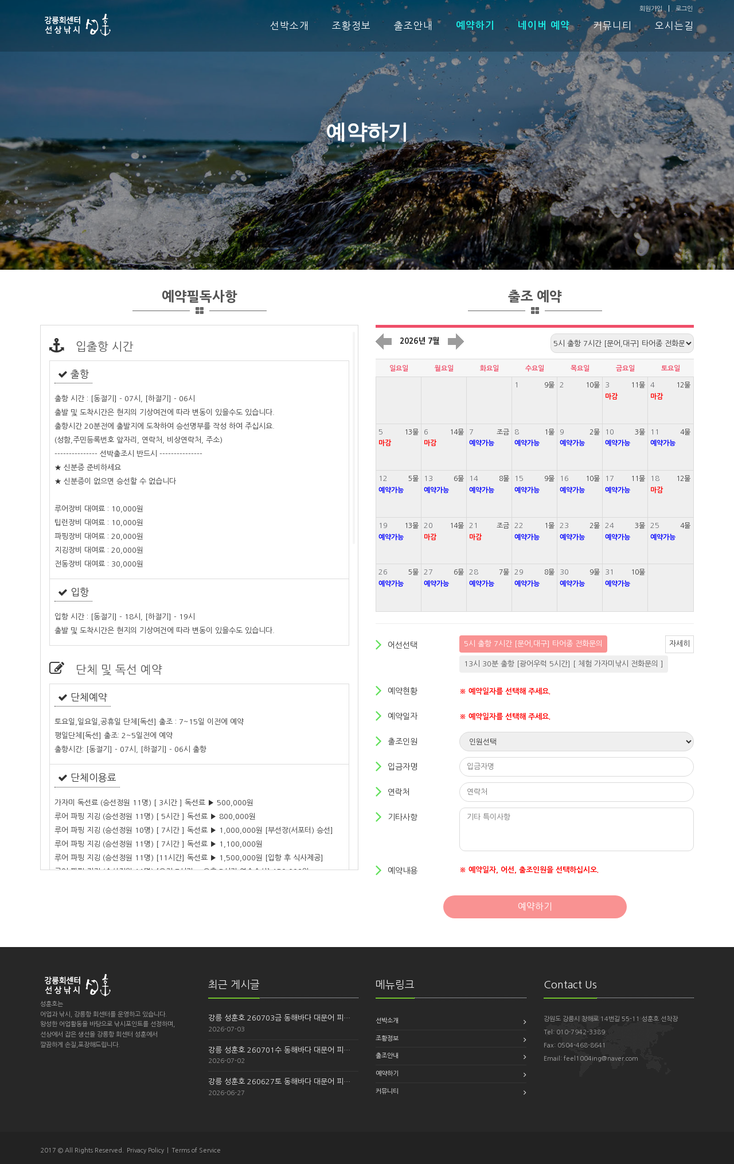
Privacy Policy (145, 1150)
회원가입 (650, 9)
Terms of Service (196, 1150)
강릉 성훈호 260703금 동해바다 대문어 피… (279, 1018)
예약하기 (475, 25)
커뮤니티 (612, 25)
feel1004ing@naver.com (601, 1059)
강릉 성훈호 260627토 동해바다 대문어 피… (279, 1081)
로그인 (684, 9)
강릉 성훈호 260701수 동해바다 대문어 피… (279, 1050)
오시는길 (674, 25)
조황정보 (351, 25)
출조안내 (413, 25)
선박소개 (289, 25)
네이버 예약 (544, 25)
